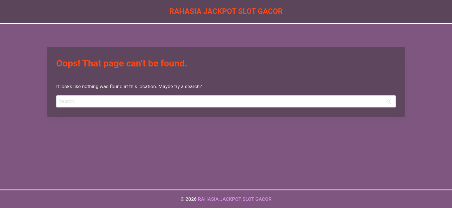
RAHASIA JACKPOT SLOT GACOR (235, 199)
